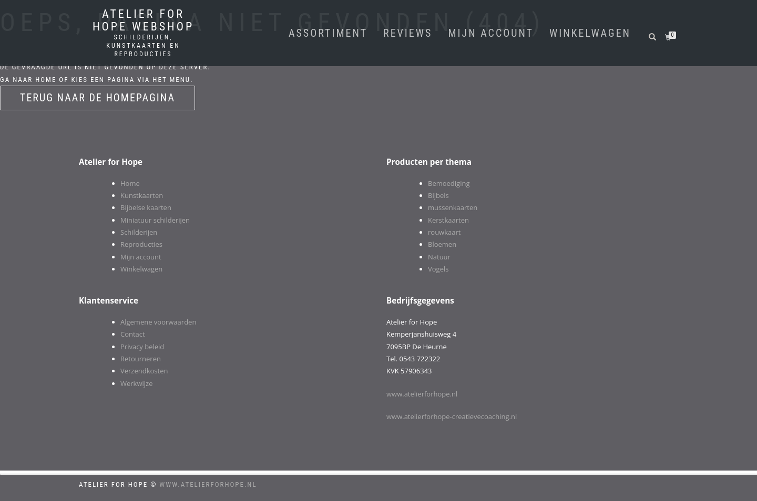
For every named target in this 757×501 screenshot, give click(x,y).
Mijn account (491, 33)
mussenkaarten (452, 207)
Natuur (439, 257)
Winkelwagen (141, 269)
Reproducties (141, 244)
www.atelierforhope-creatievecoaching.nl (451, 416)
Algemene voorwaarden (158, 322)
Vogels (438, 269)
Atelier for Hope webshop (143, 20)
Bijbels (438, 195)
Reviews (407, 33)
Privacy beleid (142, 346)
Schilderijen (138, 232)
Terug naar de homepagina (97, 97)
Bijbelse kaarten (145, 207)
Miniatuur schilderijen (155, 220)
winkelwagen (590, 33)
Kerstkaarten (448, 220)
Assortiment (328, 33)
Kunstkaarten (141, 195)
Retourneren (140, 358)
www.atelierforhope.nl (421, 394)
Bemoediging (448, 183)
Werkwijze (136, 383)
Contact (132, 334)
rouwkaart (444, 232)
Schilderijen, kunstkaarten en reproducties (143, 46)
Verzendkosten (144, 370)
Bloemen (442, 244)
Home (130, 183)
